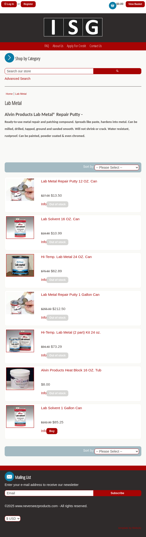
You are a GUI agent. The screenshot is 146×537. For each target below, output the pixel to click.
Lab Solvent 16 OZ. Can (60, 219)
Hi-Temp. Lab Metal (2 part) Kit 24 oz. (71, 332)
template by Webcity (129, 528)
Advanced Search (18, 78)
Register (28, 4)
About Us (58, 45)
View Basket (135, 4)
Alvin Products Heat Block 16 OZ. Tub (71, 370)
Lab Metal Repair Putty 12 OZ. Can (69, 181)
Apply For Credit (76, 45)
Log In (9, 4)
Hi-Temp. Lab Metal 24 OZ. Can (66, 257)
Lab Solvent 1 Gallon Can (61, 408)
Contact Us (96, 45)
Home (9, 93)
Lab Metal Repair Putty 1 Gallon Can (70, 294)
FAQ (47, 45)
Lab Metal (20, 93)
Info (43, 204)
